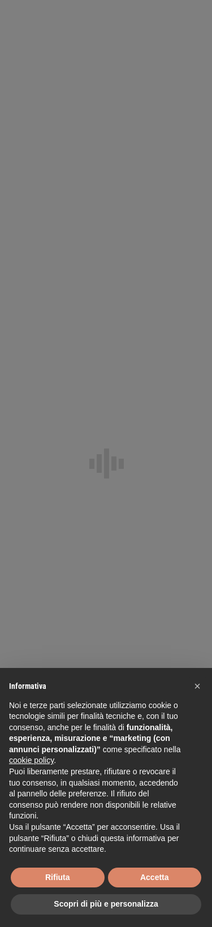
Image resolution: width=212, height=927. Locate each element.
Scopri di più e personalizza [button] (106, 903)
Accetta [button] (154, 877)
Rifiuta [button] (57, 877)
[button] (197, 686)
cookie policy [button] (31, 760)
